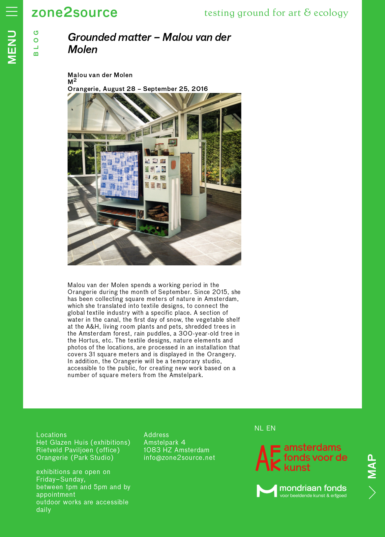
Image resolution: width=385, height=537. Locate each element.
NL (259, 428)
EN (271, 428)
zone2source (74, 13)
